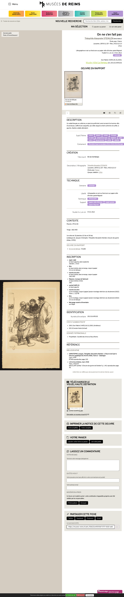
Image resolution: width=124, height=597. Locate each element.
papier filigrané (94, 205)
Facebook (80, 518)
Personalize (90, 595)
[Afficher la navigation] (9, 4)
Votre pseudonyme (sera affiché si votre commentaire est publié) (86, 477)
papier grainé (110, 202)
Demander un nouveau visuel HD (77, 415)
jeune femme (100, 140)
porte (109, 140)
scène (91, 135)
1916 (100, 172)
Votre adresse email (72, 485)
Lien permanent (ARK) (73, 523)
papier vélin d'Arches (95, 202)
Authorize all (71, 595)
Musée (32, 13)
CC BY (81, 411)
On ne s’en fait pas (70, 100)
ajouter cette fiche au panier (78, 442)
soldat (106, 135)
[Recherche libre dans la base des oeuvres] (98, 21)
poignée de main (102, 138)
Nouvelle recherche (69, 21)
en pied (91, 138)
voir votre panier (115, 27)
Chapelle (82, 13)
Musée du (65, 13)
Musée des (16, 13)
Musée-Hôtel (99, 13)
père (120, 138)
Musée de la (49, 13)
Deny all (81, 595)
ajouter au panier (99, 27)
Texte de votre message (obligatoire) (77, 459)
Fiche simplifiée (73, 428)
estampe (117, 55)
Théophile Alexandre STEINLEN (97, 165)
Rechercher (117, 21)
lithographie (93, 199)
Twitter (70, 518)
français (113, 135)
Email (99, 518)
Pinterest (90, 518)
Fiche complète (86, 428)
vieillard (113, 138)
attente (116, 140)
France (97, 170)
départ (98, 135)
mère (90, 140)
